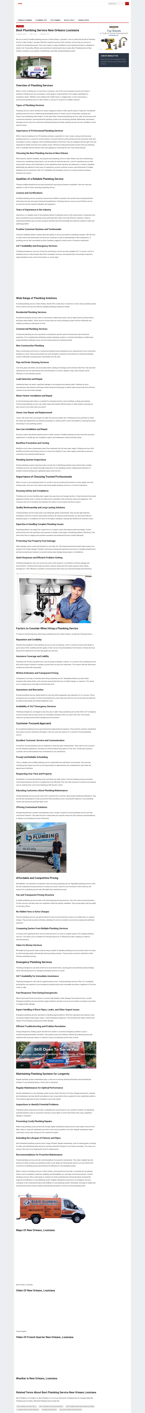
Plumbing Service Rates (49, 1409)
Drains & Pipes (83, 20)
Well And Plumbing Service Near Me (70, 1409)
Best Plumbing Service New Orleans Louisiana (80, 1406)
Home (20, 3)
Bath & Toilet (69, 20)
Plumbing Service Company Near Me (27, 1409)
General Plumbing (25, 20)
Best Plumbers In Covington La (26, 1406)
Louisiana (20, 26)
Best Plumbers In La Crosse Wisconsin (51, 1406)
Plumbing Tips (41, 20)
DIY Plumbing (55, 20)
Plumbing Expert (21, 34)
